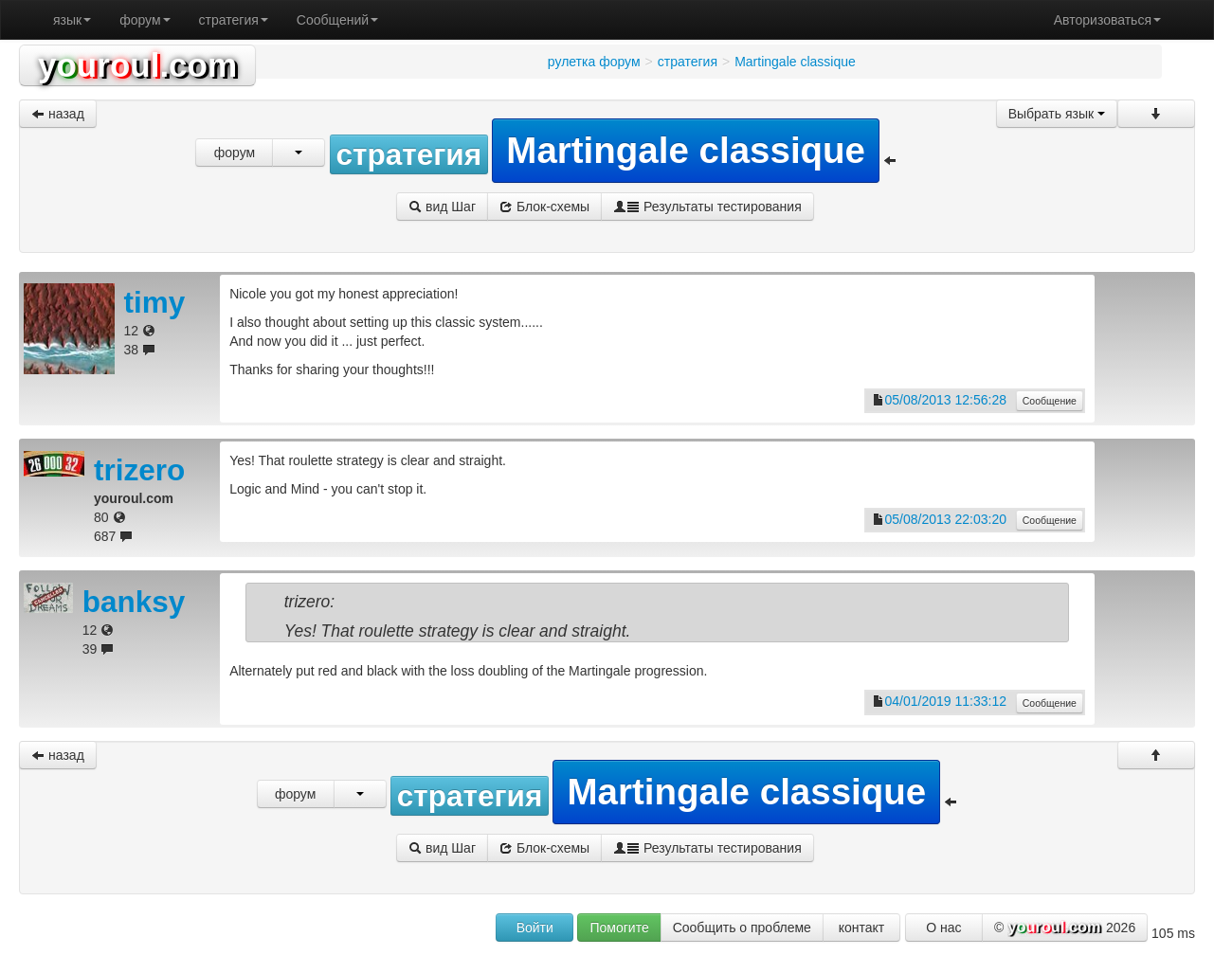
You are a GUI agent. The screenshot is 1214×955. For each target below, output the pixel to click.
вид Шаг (442, 206)
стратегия (233, 19)
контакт (862, 927)
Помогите (618, 927)
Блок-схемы (544, 206)
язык (72, 19)
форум (144, 19)
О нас (943, 927)
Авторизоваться (1107, 19)
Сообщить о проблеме (742, 927)
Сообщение (1050, 400)
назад (57, 113)
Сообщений (337, 19)
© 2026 (1064, 928)
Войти (534, 927)
